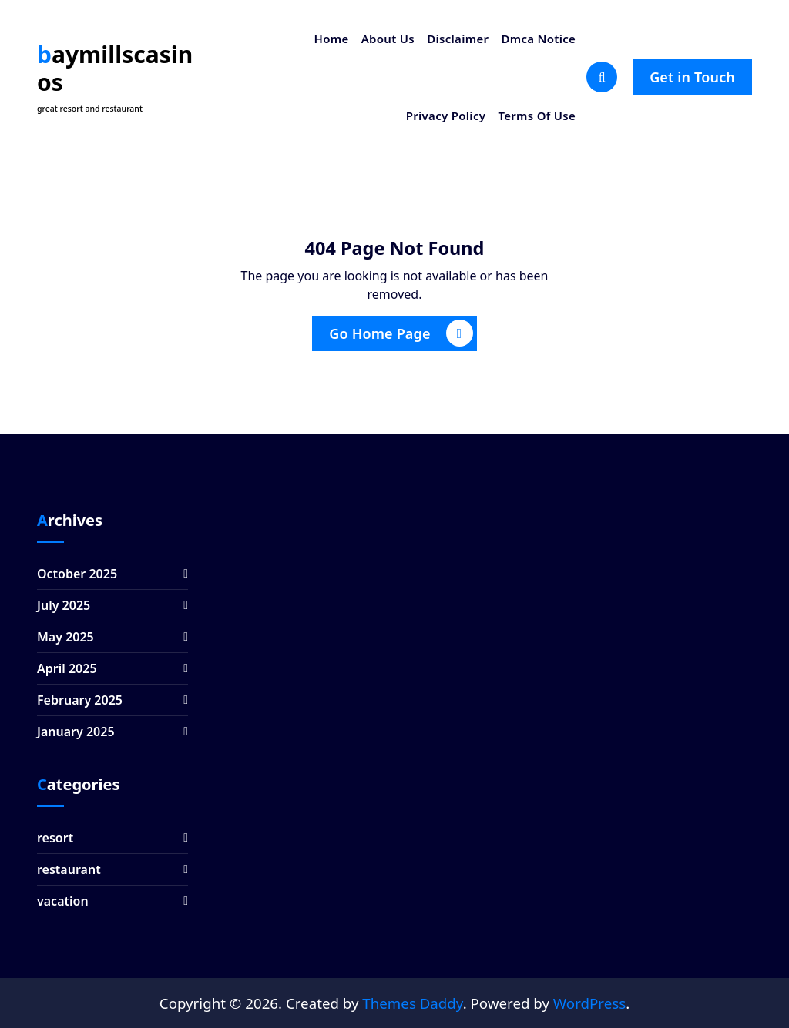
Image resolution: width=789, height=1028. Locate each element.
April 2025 (67, 668)
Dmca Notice (538, 38)
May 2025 (65, 636)
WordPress (589, 1003)
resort (55, 837)
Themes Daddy (412, 1003)
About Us (388, 38)
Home (331, 38)
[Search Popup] (601, 77)
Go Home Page (400, 333)
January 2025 (76, 731)
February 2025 (80, 699)
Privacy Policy (446, 115)
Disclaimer (458, 38)
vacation (63, 900)
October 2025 (77, 573)
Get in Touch (692, 77)
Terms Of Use (537, 115)
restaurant (69, 869)
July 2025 (63, 605)
